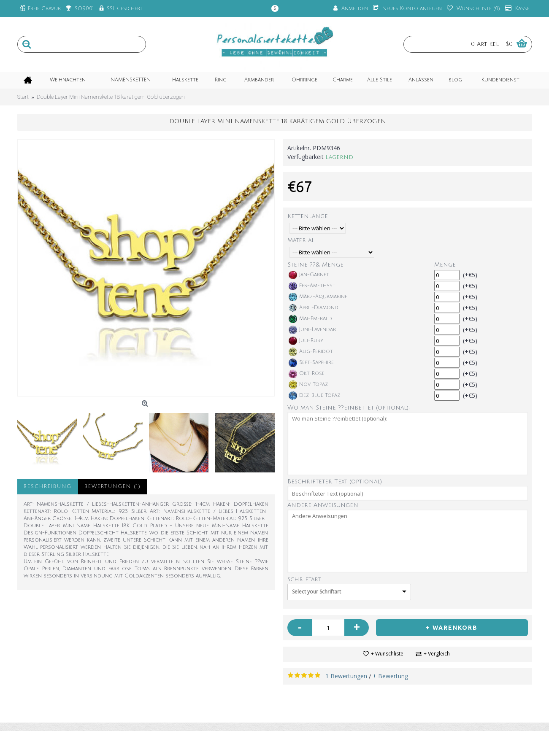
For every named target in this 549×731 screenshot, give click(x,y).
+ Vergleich (437, 653)
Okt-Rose (307, 374)
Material (300, 240)
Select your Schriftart (316, 591)
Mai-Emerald (310, 319)
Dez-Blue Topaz (314, 395)
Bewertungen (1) (112, 486)
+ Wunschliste (387, 653)
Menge (445, 265)
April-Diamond (313, 308)
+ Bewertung (390, 676)
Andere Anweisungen (322, 505)
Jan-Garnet (309, 275)
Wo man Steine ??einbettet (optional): (348, 408)
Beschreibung (48, 486)
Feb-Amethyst (312, 286)
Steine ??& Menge (315, 265)
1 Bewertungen (346, 676)
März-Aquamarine (318, 297)
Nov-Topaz (308, 384)
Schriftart (304, 579)
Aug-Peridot (311, 352)
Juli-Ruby (306, 341)
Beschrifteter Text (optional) (334, 481)
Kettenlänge (307, 216)
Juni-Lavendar (312, 330)
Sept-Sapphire (311, 363)
